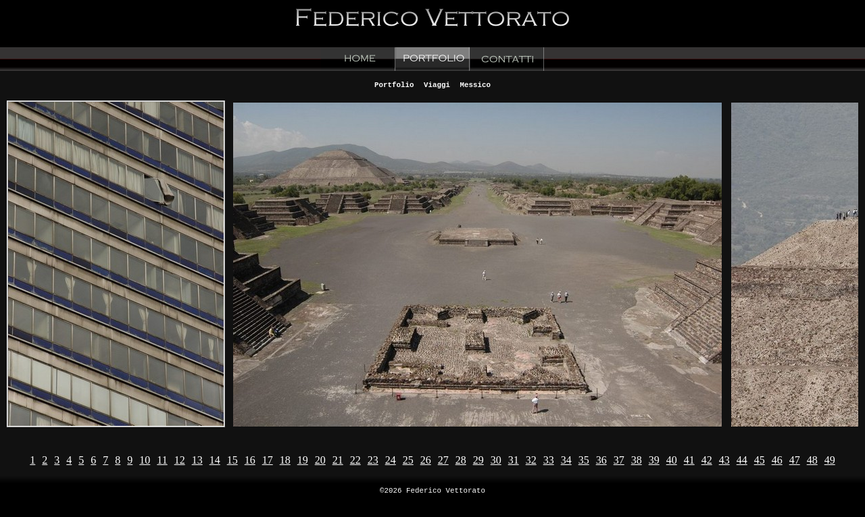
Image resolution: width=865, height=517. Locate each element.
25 (408, 460)
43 (724, 460)
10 (144, 460)
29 (478, 460)
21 (337, 460)
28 (460, 460)
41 (689, 460)
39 (654, 460)
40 (671, 460)
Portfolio (432, 59)
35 (583, 460)
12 (179, 460)
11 (162, 460)
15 (232, 460)
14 (214, 460)
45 (759, 460)
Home (358, 59)
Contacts (507, 59)
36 (601, 460)
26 (425, 460)
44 (742, 460)
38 (636, 460)
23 (373, 460)
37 (619, 460)
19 (302, 460)
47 (794, 460)
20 (320, 460)
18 (285, 460)
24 (390, 460)
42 (706, 460)
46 (777, 460)
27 (443, 460)
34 (566, 460)
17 (267, 460)
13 (197, 460)
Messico (475, 84)
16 (250, 460)
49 (829, 460)
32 (531, 460)
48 (812, 460)
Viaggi (437, 84)
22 (355, 460)
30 (496, 460)
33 (548, 460)
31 (513, 460)
